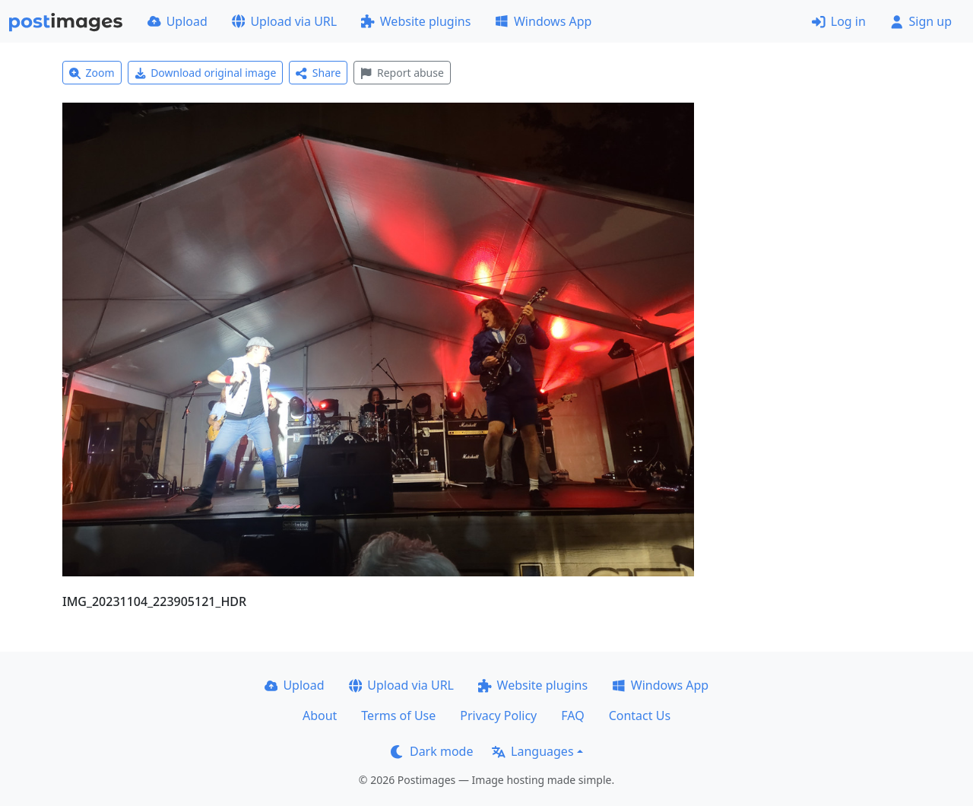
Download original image (206, 72)
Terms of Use (398, 715)
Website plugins (416, 21)
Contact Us (639, 715)
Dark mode (432, 751)
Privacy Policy (498, 715)
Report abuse (401, 72)
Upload (177, 21)
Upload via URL (284, 21)
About (320, 715)
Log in (839, 21)
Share (318, 72)
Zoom (92, 72)
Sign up (921, 21)
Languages (532, 751)
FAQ (572, 715)
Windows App (543, 21)
